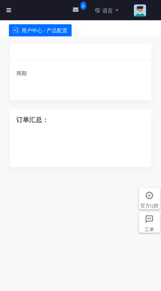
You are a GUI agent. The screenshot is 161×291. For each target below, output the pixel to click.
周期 (21, 73)
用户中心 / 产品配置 (40, 30)
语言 (104, 11)
